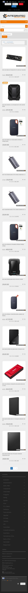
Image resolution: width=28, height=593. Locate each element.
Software (5, 518)
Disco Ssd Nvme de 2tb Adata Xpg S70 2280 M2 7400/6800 (14, 70)
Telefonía (5, 521)
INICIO (4, 42)
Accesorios (6, 480)
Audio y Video (6, 485)
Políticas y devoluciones (7, 553)
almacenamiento (10, 42)
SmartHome (6, 533)
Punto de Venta (7, 512)
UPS (4, 524)
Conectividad (6, 491)
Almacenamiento (7, 483)
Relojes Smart (6, 545)
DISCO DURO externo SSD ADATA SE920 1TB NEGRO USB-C (13, 349)
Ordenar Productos (7, 34)
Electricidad (6, 542)
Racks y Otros (6, 539)
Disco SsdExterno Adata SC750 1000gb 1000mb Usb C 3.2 (14, 209)
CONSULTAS (12, 2)
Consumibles (6, 527)
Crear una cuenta (17, 9)
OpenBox (5, 500)
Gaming (5, 497)
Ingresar (9, 9)
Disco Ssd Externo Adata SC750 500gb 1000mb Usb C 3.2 (13, 174)
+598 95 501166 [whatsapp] (9, 560)
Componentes (6, 488)
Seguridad (5, 515)
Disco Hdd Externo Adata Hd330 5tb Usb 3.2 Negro (12, 279)
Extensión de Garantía (8, 530)
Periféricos (6, 509)
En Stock (4, 36)
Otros (4, 503)
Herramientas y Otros (8, 536)
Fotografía (6, 494)
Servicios (23, 583)
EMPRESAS (21, 2)
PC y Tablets (6, 506)
